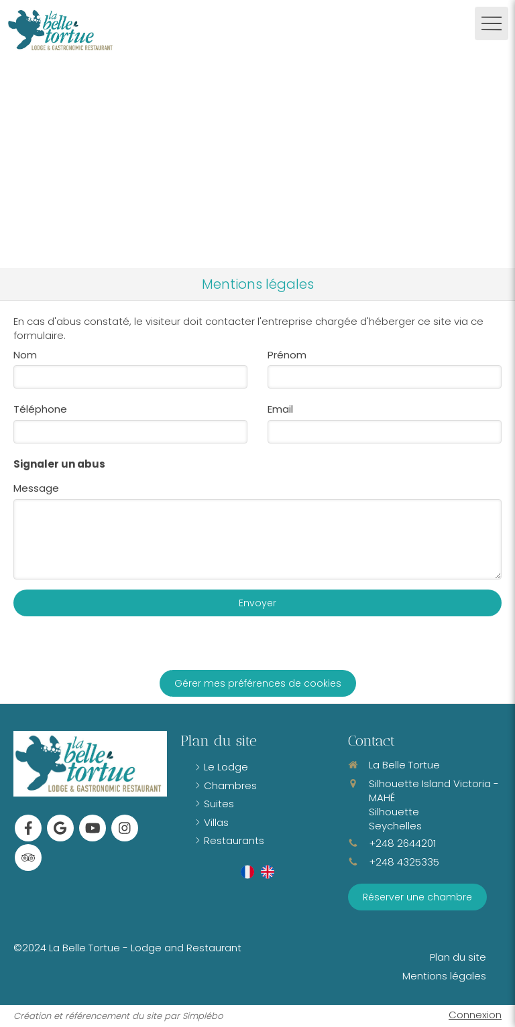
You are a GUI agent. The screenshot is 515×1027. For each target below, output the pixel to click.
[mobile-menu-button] (491, 23)
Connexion (475, 1015)
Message (36, 488)
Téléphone (40, 409)
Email (280, 409)
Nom (25, 355)
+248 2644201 (402, 843)
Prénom (287, 355)
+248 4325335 (404, 862)
